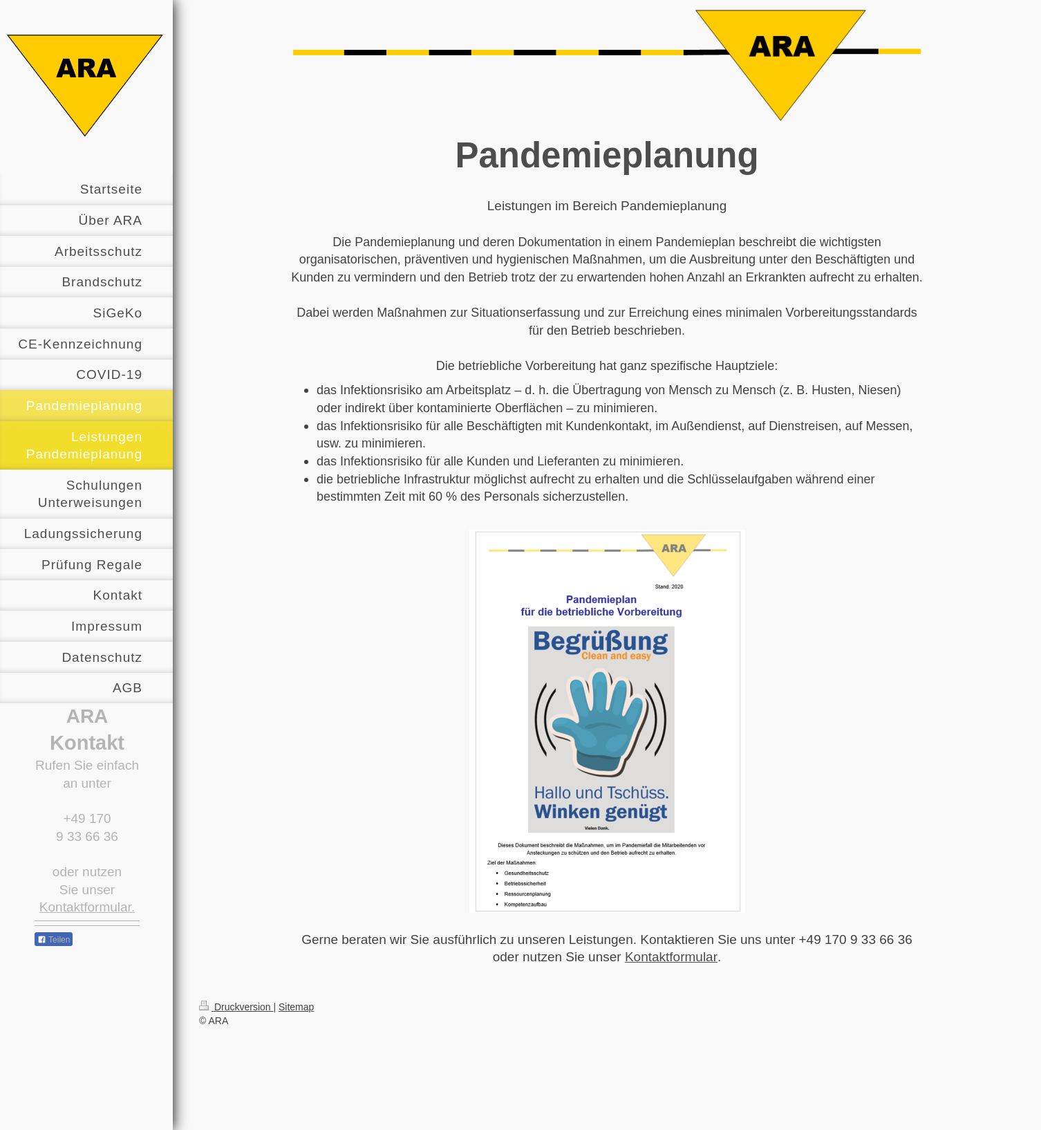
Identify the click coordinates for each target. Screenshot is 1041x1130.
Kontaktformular (671, 957)
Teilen (53, 940)
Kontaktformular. (87, 907)
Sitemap (296, 1006)
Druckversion (236, 1006)
